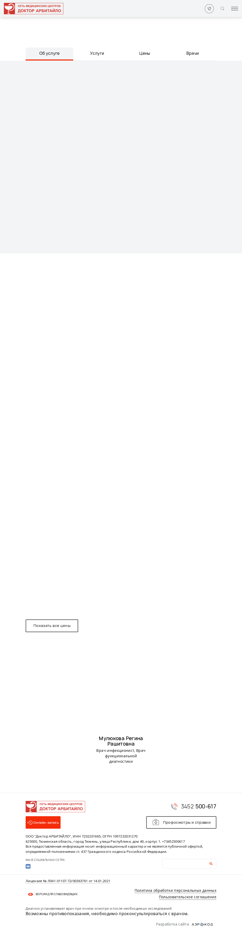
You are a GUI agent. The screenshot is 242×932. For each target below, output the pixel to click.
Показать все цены (51, 625)
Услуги (97, 53)
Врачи (192, 53)
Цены (144, 53)
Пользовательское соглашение (187, 896)
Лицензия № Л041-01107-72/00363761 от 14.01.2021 (68, 881)
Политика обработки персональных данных (175, 890)
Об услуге (49, 53)
